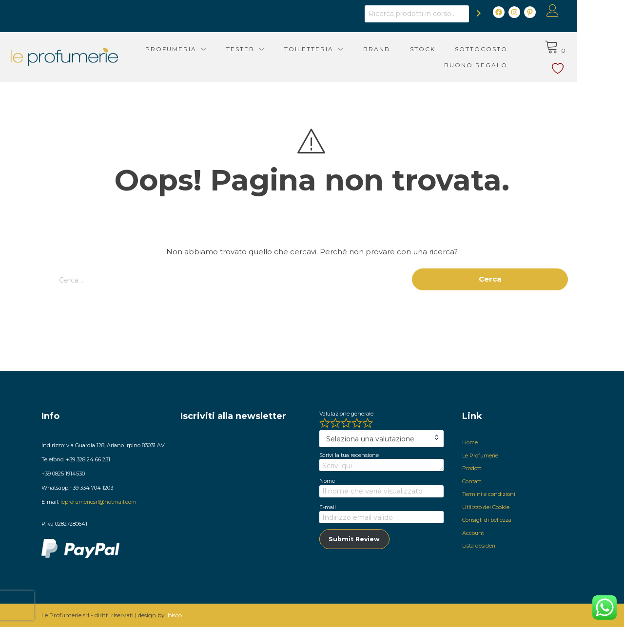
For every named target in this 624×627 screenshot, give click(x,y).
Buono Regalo (498, 65)
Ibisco (174, 615)
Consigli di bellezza (486, 519)
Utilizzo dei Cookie (485, 507)
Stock (445, 49)
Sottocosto (504, 49)
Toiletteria (331, 49)
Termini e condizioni (488, 494)
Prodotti (472, 468)
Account (473, 533)
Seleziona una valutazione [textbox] (370, 439)
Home (470, 442)
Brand (399, 49)
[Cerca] (502, 13)
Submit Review (354, 539)
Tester (263, 49)
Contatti (472, 481)
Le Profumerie (480, 455)
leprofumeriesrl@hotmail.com (98, 501)
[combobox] (381, 438)
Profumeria (193, 49)
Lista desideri (478, 545)
